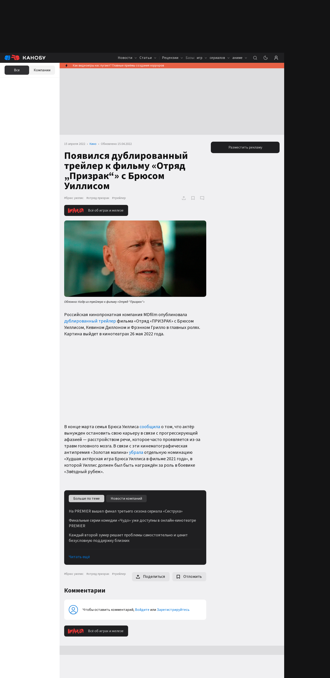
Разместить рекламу (245, 147)
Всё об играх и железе (96, 210)
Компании (42, 70)
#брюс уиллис (74, 198)
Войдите (142, 609)
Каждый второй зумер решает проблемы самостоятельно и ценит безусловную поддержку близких (128, 537)
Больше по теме (86, 498)
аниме (239, 57)
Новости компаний (126, 498)
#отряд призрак (97, 198)
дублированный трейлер (90, 321)
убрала (136, 452)
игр (196, 57)
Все (17, 70)
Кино (93, 144)
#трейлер (119, 198)
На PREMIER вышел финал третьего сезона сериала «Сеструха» (126, 511)
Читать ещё (79, 557)
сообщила (150, 427)
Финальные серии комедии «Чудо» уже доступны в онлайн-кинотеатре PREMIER (132, 523)
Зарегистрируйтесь (173, 609)
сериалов (220, 57)
